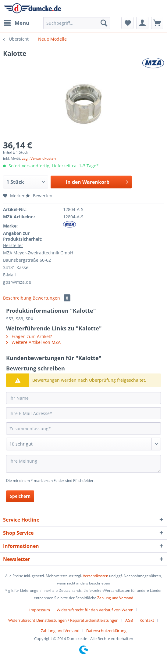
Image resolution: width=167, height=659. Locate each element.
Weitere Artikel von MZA (33, 342)
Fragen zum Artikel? (29, 336)
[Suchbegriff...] (76, 23)
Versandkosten (95, 575)
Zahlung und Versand (115, 597)
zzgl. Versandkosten (39, 158)
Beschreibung (17, 298)
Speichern (20, 496)
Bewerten (39, 195)
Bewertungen (51, 298)
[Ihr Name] (83, 398)
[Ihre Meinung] (83, 464)
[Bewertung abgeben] (83, 444)
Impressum (39, 610)
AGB (129, 620)
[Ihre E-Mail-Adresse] (83, 413)
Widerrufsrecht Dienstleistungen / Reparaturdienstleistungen (63, 620)
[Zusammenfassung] (83, 428)
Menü (16, 22)
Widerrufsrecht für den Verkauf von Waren (95, 610)
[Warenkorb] (157, 23)
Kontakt (147, 620)
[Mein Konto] (142, 23)
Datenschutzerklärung (106, 630)
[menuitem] (16, 23)
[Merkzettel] (127, 23)
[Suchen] (104, 23)
